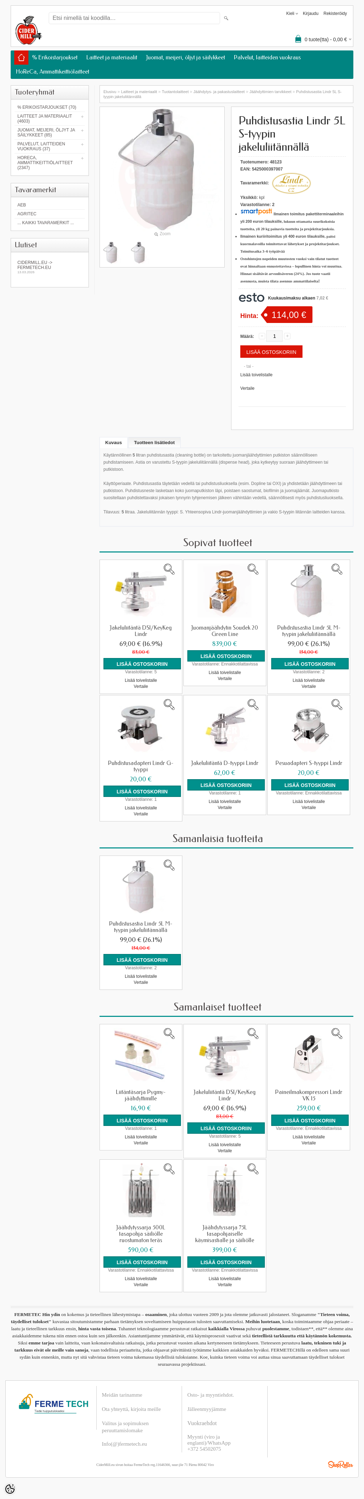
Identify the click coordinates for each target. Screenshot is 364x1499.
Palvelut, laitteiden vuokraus (267, 57)
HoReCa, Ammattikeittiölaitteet (52, 71)
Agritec (26, 213)
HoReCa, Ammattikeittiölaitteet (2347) (45, 162)
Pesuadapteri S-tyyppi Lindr (308, 763)
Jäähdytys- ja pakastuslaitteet (219, 92)
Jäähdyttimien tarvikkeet (270, 92)
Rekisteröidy (335, 13)
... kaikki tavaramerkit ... (45, 222)
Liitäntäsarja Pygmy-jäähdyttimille (141, 1095)
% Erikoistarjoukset (54, 57)
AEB (21, 205)
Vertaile (247, 388)
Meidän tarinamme (122, 1395)
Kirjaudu (310, 13)
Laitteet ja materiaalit (111, 57)
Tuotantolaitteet (175, 92)
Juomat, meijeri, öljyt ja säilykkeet (185, 57)
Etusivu (109, 92)
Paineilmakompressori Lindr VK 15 (308, 1095)
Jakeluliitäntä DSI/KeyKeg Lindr (141, 631)
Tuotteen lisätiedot (154, 442)
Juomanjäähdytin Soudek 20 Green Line (224, 631)
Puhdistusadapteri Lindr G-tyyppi (140, 766)
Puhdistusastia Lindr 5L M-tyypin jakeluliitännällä (309, 631)
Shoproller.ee (340, 1464)
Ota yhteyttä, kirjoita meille (131, 1409)
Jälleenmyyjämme (206, 1409)
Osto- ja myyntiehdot (210, 1395)
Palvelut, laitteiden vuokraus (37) (41, 146)
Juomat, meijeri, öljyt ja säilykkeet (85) (46, 133)
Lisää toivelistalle (256, 374)
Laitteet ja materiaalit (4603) (44, 119)
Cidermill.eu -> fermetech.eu (49, 267)
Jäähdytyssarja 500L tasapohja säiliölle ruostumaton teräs (140, 1234)
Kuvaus (113, 442)
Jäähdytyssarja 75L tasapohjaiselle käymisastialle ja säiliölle (224, 1234)
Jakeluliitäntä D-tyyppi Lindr (224, 763)
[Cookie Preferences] (10, 1489)
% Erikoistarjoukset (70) (46, 107)
